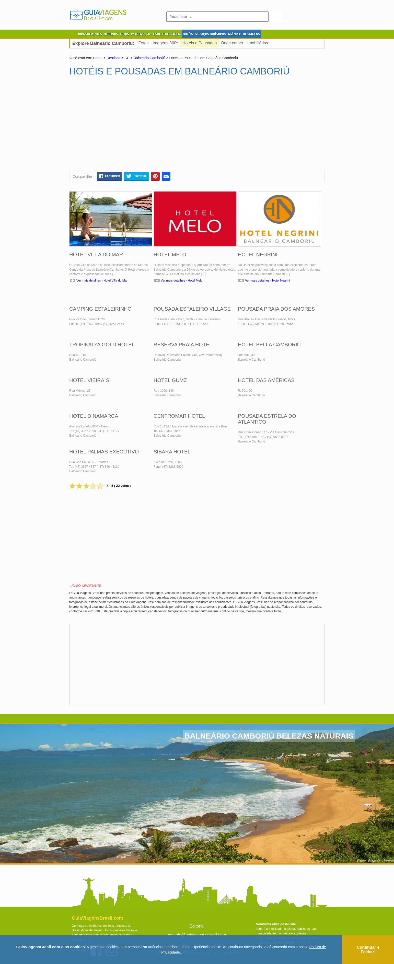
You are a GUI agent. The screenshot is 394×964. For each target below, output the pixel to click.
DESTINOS (111, 34)
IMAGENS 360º (141, 34)
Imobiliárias (257, 43)
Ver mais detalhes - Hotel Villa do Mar (102, 280)
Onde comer (232, 43)
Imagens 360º (165, 43)
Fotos (143, 43)
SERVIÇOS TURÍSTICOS (210, 34)
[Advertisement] (118, 125)
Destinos (113, 58)
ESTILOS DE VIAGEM (167, 34)
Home (97, 58)
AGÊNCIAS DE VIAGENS (244, 34)
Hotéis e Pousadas (199, 43)
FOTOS (124, 34)
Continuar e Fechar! (368, 949)
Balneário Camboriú (149, 58)
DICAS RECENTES (90, 34)
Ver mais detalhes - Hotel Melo (181, 280)
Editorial (197, 926)
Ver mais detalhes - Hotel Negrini (267, 280)
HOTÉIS (188, 34)
